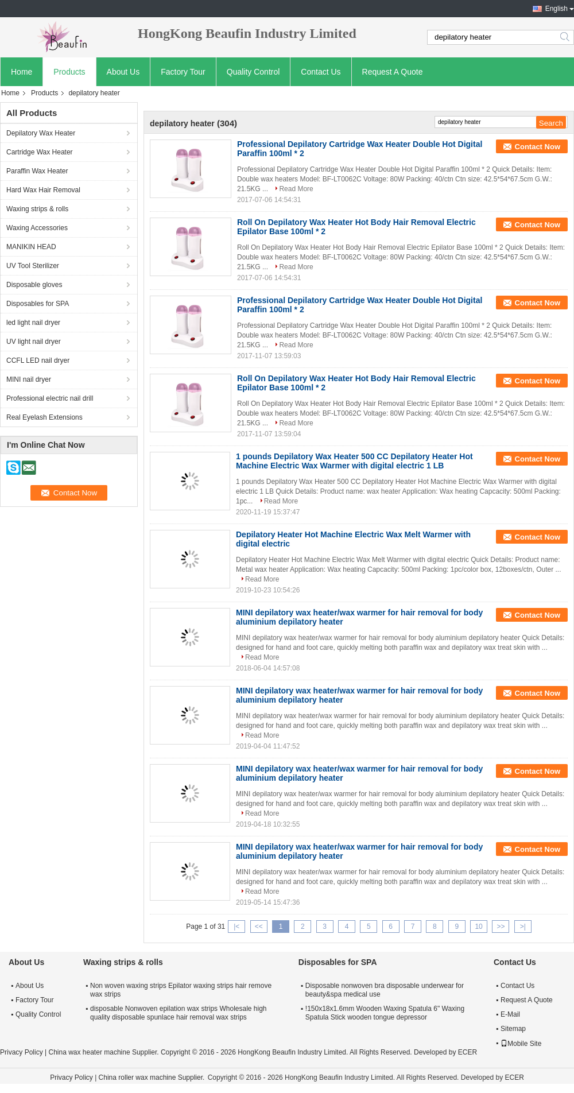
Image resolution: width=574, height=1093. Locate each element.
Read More (296, 189)
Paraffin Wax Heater (37, 171)
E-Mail (510, 1014)
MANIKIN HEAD (31, 247)
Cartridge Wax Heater (39, 152)
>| (523, 927)
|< (236, 927)
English (556, 9)
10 (478, 927)
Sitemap (513, 1029)
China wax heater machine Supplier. (104, 1052)
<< (259, 927)
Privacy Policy (21, 1052)
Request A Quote (392, 71)
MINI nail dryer (28, 379)
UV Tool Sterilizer (32, 266)
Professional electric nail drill (49, 398)
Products (69, 71)
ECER (467, 1052)
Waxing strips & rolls (37, 209)
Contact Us (320, 71)
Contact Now (537, 146)
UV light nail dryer (33, 342)
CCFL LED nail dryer (37, 360)
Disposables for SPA (37, 304)
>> (501, 927)
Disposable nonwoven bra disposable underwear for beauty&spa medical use (384, 990)
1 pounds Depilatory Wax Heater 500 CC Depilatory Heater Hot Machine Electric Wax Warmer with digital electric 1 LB (354, 461)
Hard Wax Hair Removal (43, 190)
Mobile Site (521, 1044)
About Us (123, 71)
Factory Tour (183, 71)
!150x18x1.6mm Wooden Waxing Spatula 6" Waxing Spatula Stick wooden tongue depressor (384, 1013)
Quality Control (253, 71)
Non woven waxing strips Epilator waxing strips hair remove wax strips (181, 990)
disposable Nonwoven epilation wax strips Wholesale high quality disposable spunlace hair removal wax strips (178, 1013)
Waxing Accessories (37, 228)
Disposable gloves (34, 285)
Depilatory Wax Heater (40, 133)
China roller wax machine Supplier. (153, 1077)
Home (21, 71)
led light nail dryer (33, 323)
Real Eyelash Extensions (44, 417)
